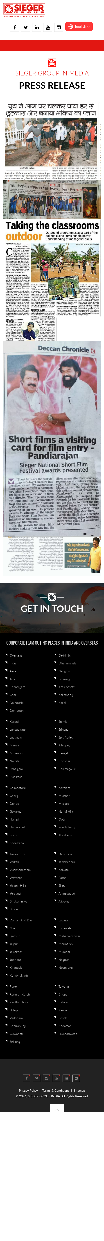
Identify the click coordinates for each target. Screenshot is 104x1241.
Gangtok (64, 671)
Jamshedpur (67, 862)
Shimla (63, 721)
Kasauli (14, 721)
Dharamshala (68, 663)
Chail (13, 695)
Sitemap (79, 1090)
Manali (14, 745)
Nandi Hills (66, 811)
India (13, 663)
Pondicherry (67, 827)
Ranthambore (19, 1002)
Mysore (64, 803)
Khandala (16, 967)
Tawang (64, 986)
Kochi (13, 835)
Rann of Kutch (20, 994)
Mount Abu (67, 944)
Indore (63, 1002)
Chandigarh (17, 687)
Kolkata (64, 870)
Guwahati (16, 1034)
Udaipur (15, 1010)
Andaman (65, 1026)
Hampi (14, 819)
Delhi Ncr (65, 655)
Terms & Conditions (55, 1090)
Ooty (62, 819)
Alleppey (64, 745)
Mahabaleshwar (69, 936)
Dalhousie (16, 703)
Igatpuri (15, 936)
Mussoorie (17, 753)
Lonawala (65, 928)
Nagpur (64, 959)
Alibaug (64, 901)
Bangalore (65, 753)
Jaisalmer (16, 952)
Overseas (16, 655)
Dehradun (17, 710)
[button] (79, 26)
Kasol (62, 703)
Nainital (15, 761)
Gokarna (15, 811)
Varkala (15, 862)
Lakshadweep (68, 1034)
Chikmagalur (67, 769)
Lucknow (16, 737)
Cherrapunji (18, 1026)
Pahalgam (16, 769)
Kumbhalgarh (19, 975)
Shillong (15, 1041)
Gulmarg (64, 679)
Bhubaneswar (19, 901)
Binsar (14, 909)
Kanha (63, 1010)
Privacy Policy (28, 1090)
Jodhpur (15, 959)
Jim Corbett (67, 687)
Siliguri (63, 885)
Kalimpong (66, 695)
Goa (12, 928)
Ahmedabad (67, 893)
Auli (12, 679)
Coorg (14, 796)
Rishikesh (16, 777)
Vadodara (16, 1018)
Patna (62, 878)
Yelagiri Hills (18, 885)
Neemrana (66, 967)
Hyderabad (17, 827)
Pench (63, 1018)
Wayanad (16, 878)
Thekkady (65, 835)
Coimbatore (18, 788)
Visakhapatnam (20, 870)
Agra (13, 671)
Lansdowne (17, 729)
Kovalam (64, 788)
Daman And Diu (21, 920)
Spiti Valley (66, 737)
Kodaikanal (17, 843)
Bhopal (63, 994)
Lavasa (63, 920)
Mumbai (64, 952)
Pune (13, 986)
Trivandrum (17, 854)
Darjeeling (65, 854)
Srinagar (64, 729)
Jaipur (14, 944)
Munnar (64, 796)
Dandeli (15, 803)
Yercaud (15, 893)
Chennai (64, 761)
